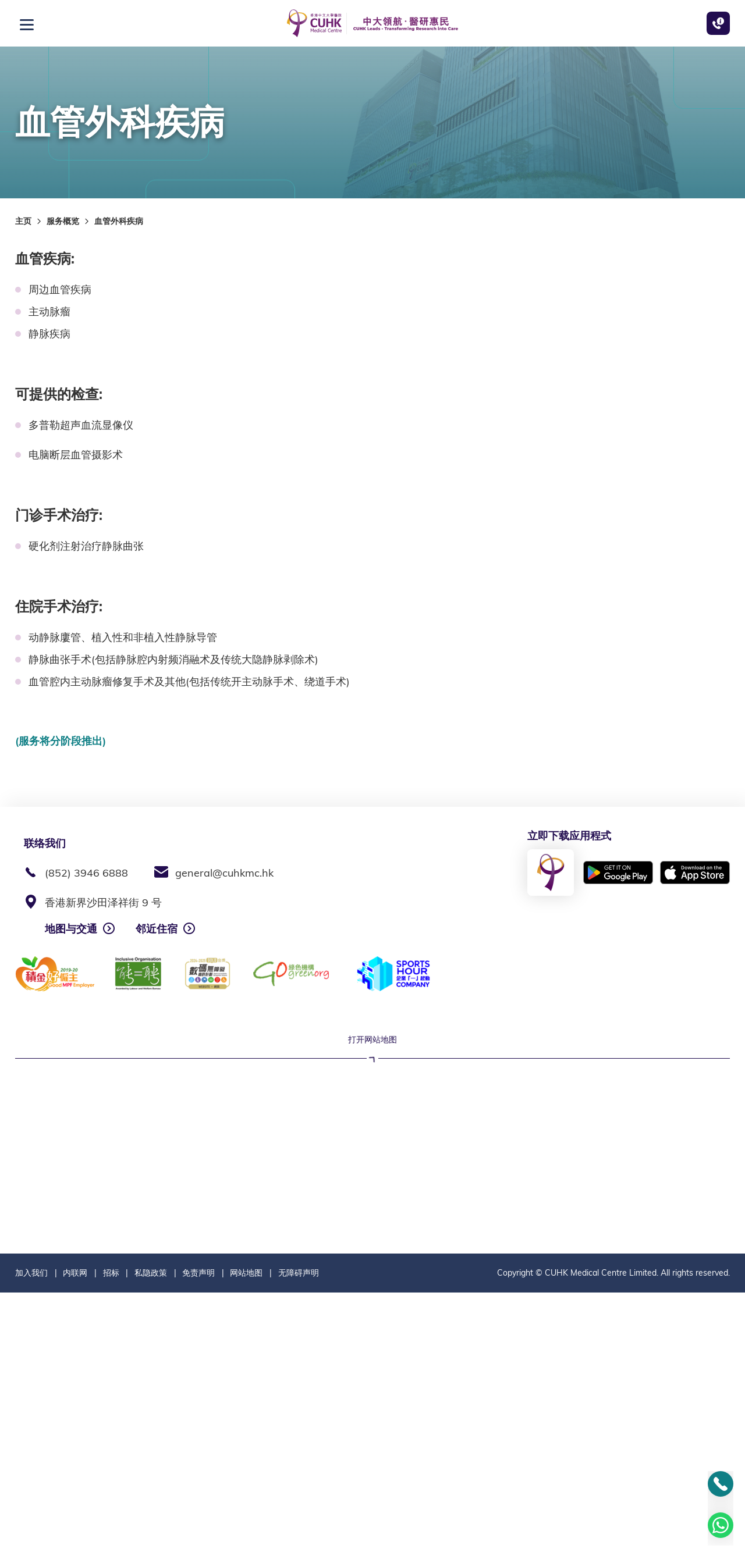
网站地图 (246, 1543)
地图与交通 (71, 928)
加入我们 (31, 1543)
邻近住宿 (157, 928)
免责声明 (198, 1543)
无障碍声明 (298, 1543)
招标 (111, 1543)
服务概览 (63, 221)
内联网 (75, 1543)
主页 (23, 221)
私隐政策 (150, 1543)
